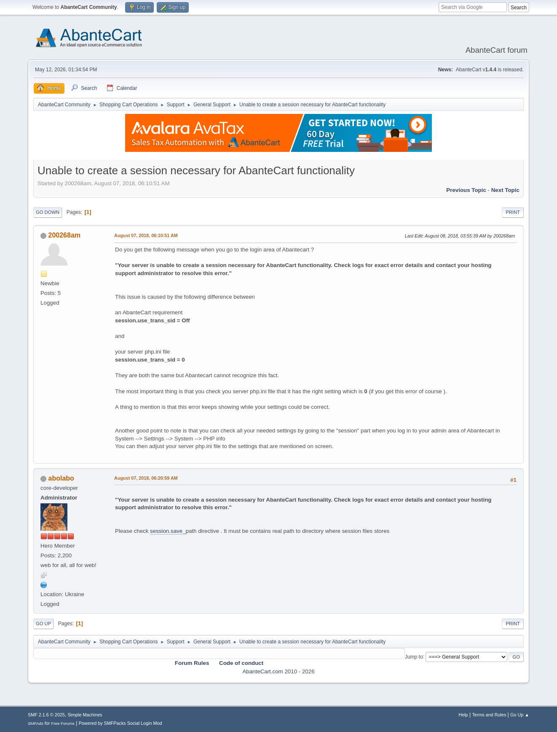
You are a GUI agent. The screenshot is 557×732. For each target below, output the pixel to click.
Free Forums (63, 723)
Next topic (505, 190)
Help (463, 714)
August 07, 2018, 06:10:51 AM (146, 235)
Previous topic (466, 190)
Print (513, 212)
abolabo (61, 478)
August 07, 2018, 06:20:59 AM (146, 478)
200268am (64, 235)
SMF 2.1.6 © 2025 (46, 714)
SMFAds (35, 723)
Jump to (414, 656)
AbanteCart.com (262, 671)
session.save (166, 531)
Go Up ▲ (519, 714)
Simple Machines (84, 714)
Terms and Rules (489, 714)
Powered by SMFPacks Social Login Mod (120, 723)
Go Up (43, 623)
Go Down (47, 212)
